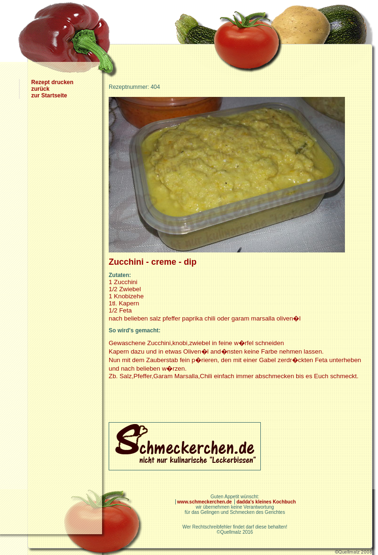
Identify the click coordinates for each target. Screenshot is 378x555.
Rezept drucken (52, 82)
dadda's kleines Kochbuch (266, 501)
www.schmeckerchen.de (205, 501)
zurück (40, 89)
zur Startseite (49, 95)
